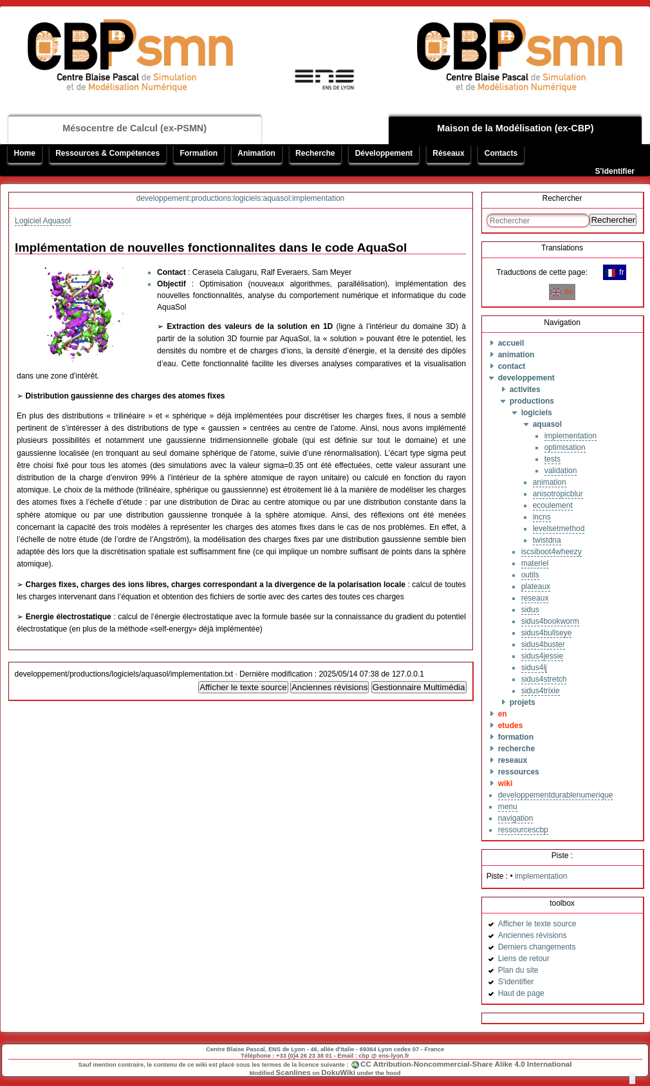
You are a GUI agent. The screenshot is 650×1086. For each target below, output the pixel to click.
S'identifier (615, 171)
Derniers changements (537, 946)
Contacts (501, 153)
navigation (516, 818)
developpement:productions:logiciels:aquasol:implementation (240, 198)
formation (516, 737)
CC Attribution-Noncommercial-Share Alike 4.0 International (465, 1064)
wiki (505, 783)
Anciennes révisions (330, 687)
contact (512, 366)
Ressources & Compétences (107, 153)
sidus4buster (543, 644)
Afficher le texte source (243, 687)
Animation (256, 153)
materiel (535, 563)
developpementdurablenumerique (555, 795)
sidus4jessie (542, 655)
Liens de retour (524, 958)
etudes (510, 725)
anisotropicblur (558, 493)
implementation (570, 435)
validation (560, 470)
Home (24, 153)
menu (507, 806)
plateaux (535, 586)
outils (530, 574)
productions (532, 401)
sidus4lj (534, 667)
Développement (384, 153)
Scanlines (293, 1072)
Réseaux (448, 153)
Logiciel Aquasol (43, 220)
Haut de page (521, 993)
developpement (526, 377)
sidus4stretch (544, 679)
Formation (199, 153)
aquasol (547, 424)
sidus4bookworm (550, 621)
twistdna (547, 540)
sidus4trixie (540, 690)
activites (525, 389)
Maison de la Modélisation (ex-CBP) (515, 128)
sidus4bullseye (546, 632)
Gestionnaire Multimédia (419, 687)
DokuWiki (338, 1072)
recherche (516, 748)
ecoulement (553, 505)
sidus (530, 609)
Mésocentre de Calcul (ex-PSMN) (134, 128)
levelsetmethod (559, 528)
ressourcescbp (523, 829)
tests (552, 458)
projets (522, 702)
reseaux (535, 598)
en (562, 291)
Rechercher (613, 220)
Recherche (315, 153)
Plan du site (518, 970)
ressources (518, 771)
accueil (511, 343)
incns (542, 516)
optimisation (565, 447)
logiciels (536, 412)
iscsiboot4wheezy (551, 551)
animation (516, 354)
